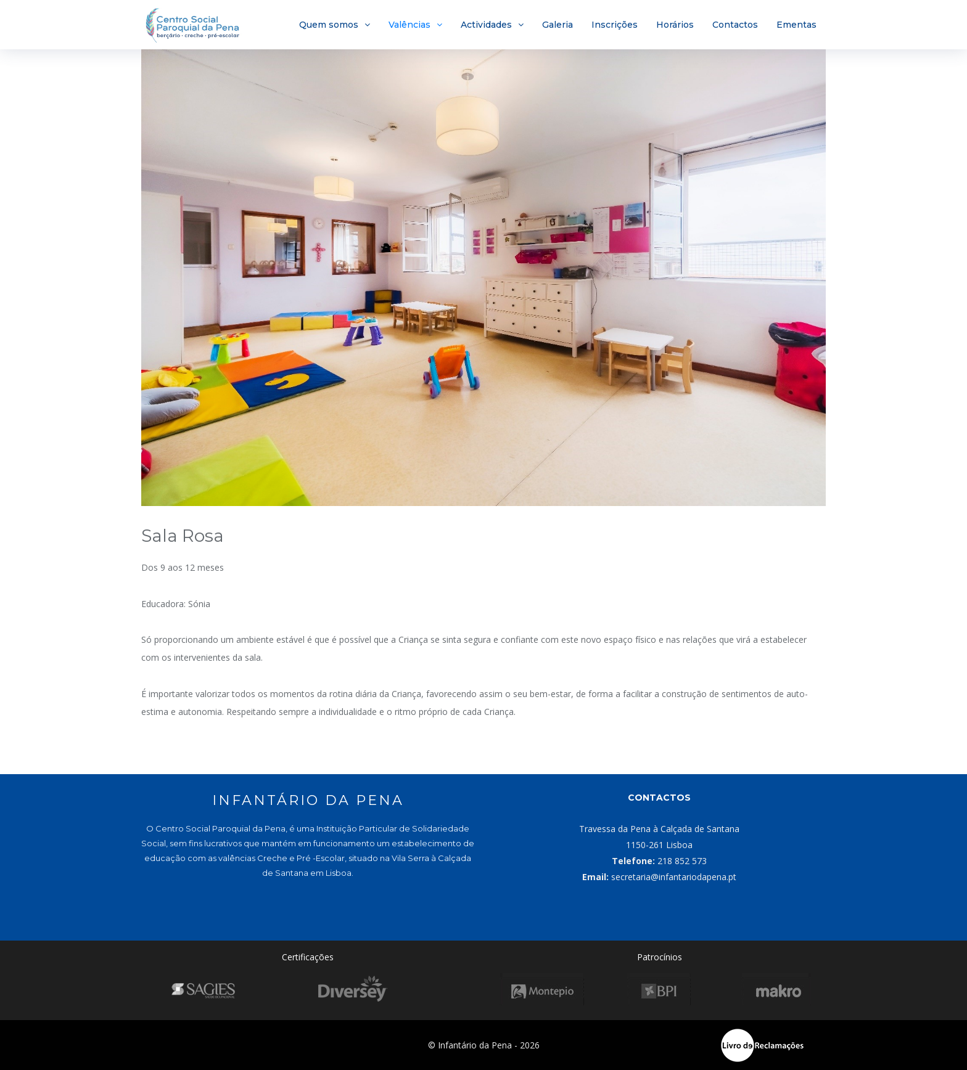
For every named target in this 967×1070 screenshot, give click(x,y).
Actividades (486, 24)
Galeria (557, 24)
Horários (675, 24)
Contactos (735, 24)
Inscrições (614, 24)
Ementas (796, 24)
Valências (409, 24)
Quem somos (328, 24)
